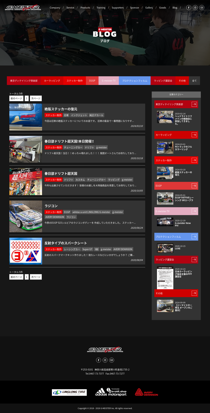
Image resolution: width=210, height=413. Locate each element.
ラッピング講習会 (163, 80)
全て (194, 80)
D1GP (92, 80)
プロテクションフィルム (134, 80)
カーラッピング (52, 80)
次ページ (35, 98)
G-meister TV (109, 80)
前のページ (16, 98)
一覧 (194, 104)
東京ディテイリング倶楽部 (23, 80)
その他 (182, 80)
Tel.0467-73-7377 (94, 373)
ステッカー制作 (75, 80)
